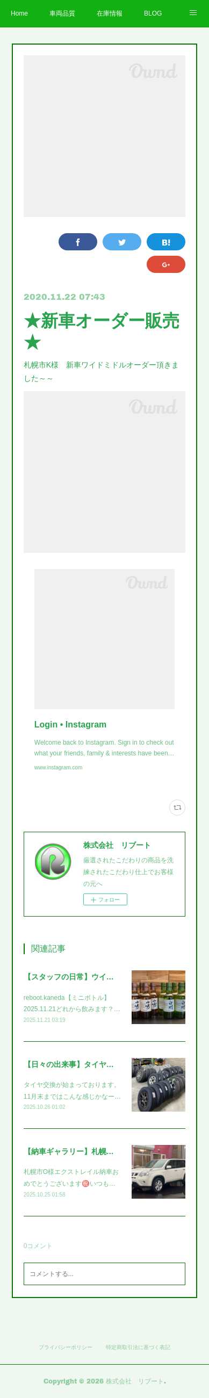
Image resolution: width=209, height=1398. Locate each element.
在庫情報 (109, 13)
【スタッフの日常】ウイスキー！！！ (88, 976)
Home (19, 13)
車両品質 (62, 13)
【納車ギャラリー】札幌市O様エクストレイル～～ (109, 1151)
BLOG (153, 13)
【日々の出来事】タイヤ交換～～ (80, 1064)
